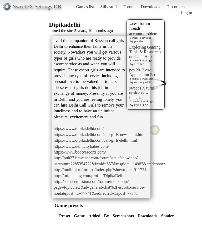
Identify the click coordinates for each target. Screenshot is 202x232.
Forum (129, 6)
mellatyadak (142, 82)
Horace (139, 64)
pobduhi (139, 41)
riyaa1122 (141, 105)
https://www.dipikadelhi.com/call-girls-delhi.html (95, 140)
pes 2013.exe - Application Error (144, 72)
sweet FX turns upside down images (142, 93)
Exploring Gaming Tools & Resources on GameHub (145, 52)
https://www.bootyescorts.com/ (80, 152)
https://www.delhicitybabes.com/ (81, 146)
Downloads (150, 6)
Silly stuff (108, 6)
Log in (186, 12)
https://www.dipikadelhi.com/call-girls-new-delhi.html (100, 134)
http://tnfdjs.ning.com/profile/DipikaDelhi (89, 175)
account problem (143, 33)
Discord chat (177, 6)
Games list (85, 6)
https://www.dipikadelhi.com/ (79, 128)
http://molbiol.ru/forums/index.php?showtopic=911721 (100, 169)
